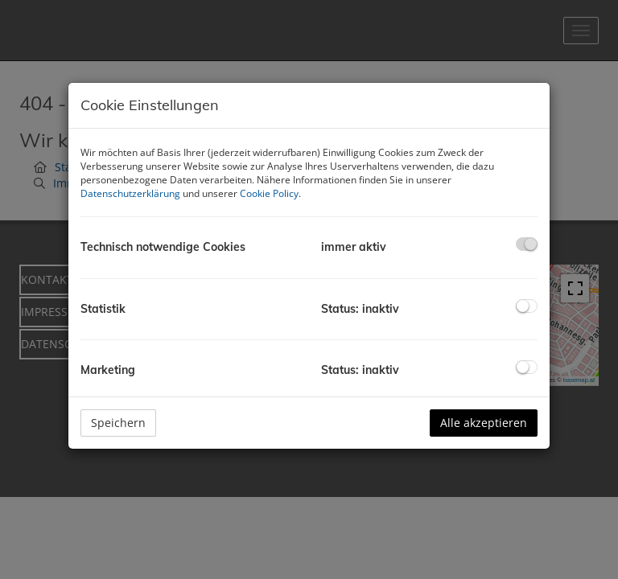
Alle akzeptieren (483, 422)
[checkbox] (527, 244)
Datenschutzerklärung (130, 193)
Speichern (118, 422)
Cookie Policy (269, 193)
